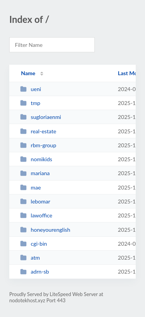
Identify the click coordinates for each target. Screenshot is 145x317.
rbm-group (38, 145)
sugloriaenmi (40, 117)
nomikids (36, 159)
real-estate (38, 131)
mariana (34, 173)
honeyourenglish (45, 229)
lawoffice (36, 215)
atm (30, 257)
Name (28, 73)
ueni (30, 89)
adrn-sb (34, 271)
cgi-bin (33, 243)
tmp (30, 103)
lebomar (35, 201)
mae (30, 187)
